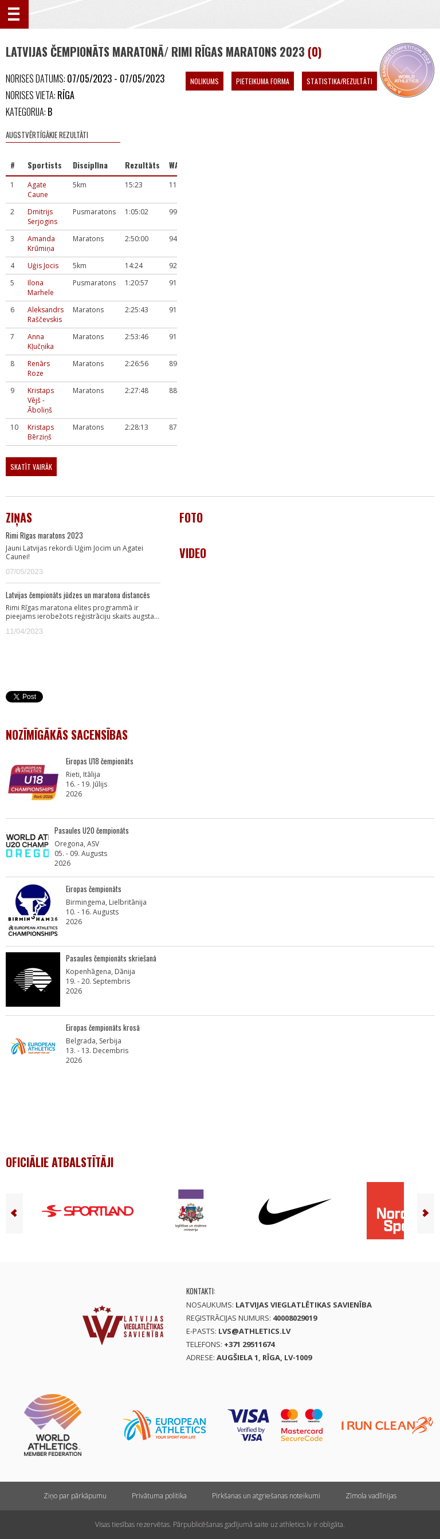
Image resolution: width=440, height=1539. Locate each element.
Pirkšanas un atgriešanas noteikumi (266, 1496)
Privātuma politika (159, 1496)
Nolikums (204, 81)
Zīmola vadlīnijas (370, 1496)
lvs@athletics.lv (254, 1331)
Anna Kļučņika (41, 341)
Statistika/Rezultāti (339, 81)
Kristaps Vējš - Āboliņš (41, 400)
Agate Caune (38, 189)
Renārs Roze (39, 368)
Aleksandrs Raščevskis (46, 314)
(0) (314, 51)
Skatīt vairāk (31, 467)
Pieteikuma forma (262, 81)
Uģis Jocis (43, 265)
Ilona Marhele (41, 287)
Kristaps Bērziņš (41, 432)
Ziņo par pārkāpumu (75, 1496)
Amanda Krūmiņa (41, 243)
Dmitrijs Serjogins (42, 216)
